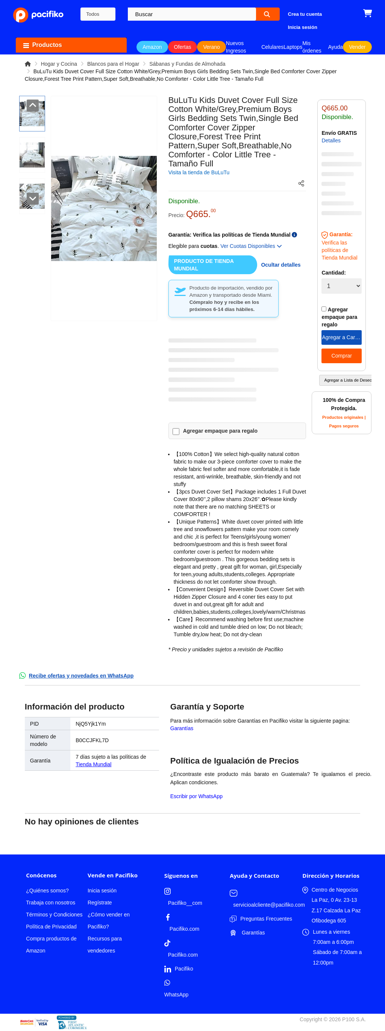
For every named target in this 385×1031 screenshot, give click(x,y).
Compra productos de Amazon (51, 945)
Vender (357, 47)
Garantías (181, 728)
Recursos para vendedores (105, 945)
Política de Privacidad (51, 927)
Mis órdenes (311, 47)
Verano (211, 47)
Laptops (292, 47)
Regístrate (100, 903)
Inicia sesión (102, 891)
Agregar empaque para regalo (220, 431)
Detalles (331, 140)
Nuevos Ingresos (236, 47)
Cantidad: (333, 273)
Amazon (152, 47)
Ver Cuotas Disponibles (251, 246)
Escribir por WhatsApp (196, 796)
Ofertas (182, 47)
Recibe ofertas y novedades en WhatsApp (81, 676)
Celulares (272, 47)
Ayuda (335, 47)
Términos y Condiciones (54, 915)
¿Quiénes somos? (47, 891)
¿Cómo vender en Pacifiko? (109, 921)
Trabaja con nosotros (50, 903)
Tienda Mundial (93, 764)
